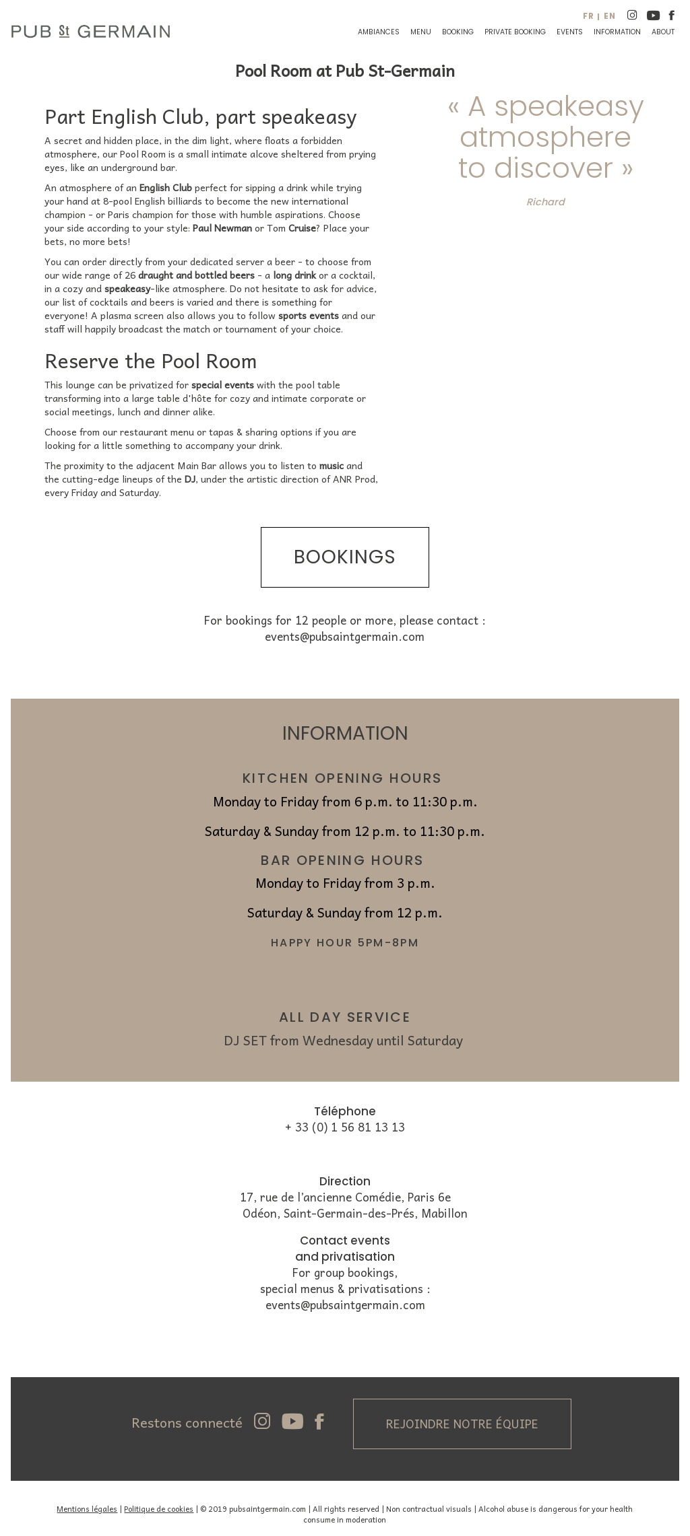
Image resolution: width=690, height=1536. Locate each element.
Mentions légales (87, 1508)
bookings (345, 557)
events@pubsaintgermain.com (345, 636)
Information (617, 32)
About (663, 32)
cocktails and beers (132, 301)
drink (298, 187)
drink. (270, 445)
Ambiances (379, 32)
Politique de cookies (158, 1508)
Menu (420, 32)
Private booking (515, 32)
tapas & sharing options (261, 431)
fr (588, 16)
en (610, 16)
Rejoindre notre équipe (462, 1423)
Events (570, 32)
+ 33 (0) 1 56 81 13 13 (345, 1127)
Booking (458, 32)
